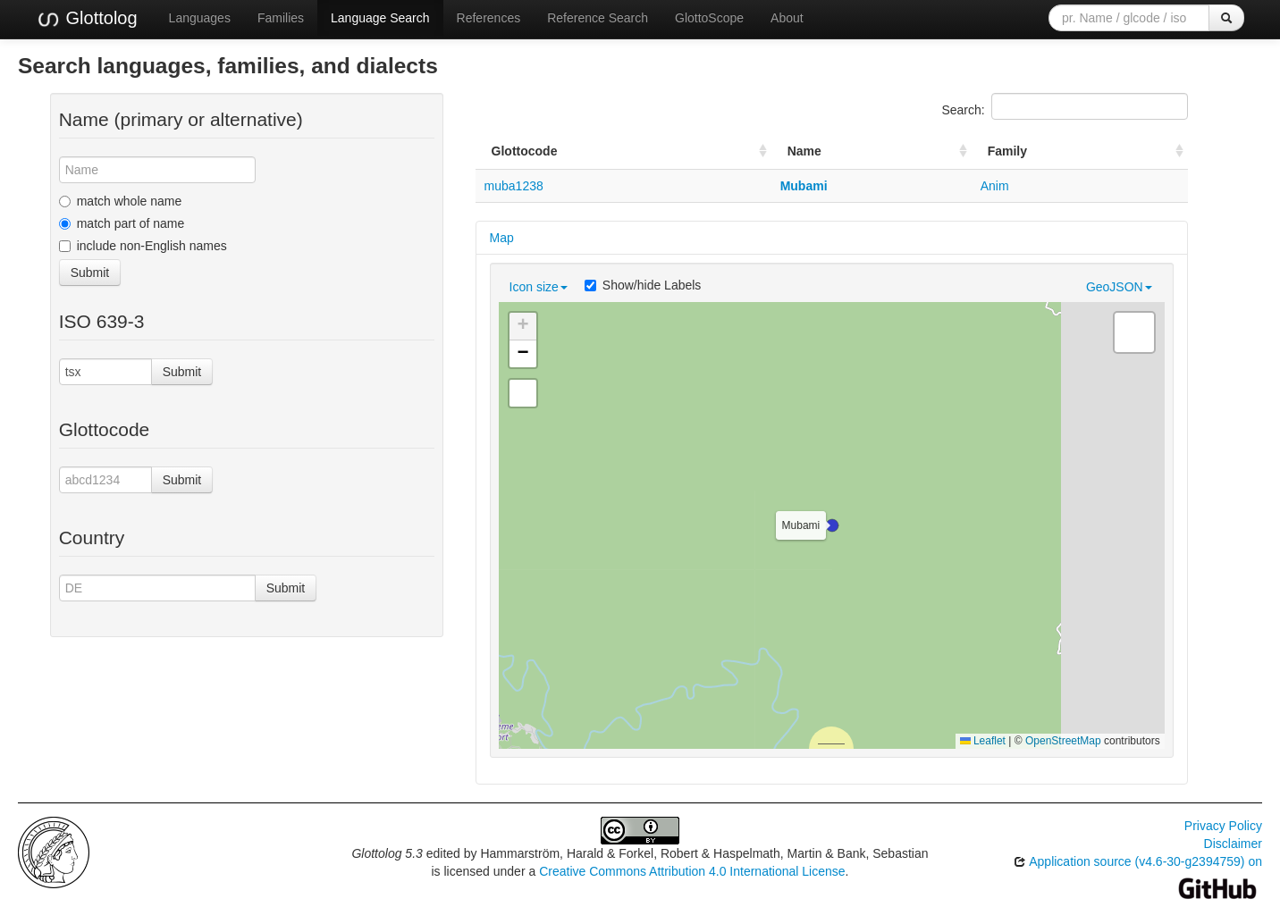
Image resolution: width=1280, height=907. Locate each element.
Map (502, 238)
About (787, 18)
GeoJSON (1119, 287)
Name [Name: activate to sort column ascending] (804, 151)
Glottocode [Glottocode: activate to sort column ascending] (525, 151)
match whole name (120, 201)
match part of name (122, 223)
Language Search (380, 18)
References (489, 18)
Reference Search (597, 18)
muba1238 (513, 186)
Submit (90, 272)
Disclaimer (1233, 843)
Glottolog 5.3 (386, 853)
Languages (200, 18)
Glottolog (87, 18)
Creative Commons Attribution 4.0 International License (692, 871)
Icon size (538, 287)
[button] (832, 525)
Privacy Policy (1223, 826)
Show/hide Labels (643, 285)
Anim (995, 186)
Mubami (804, 186)
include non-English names (143, 246)
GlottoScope (709, 18)
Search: (1064, 106)
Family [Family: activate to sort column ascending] (1007, 151)
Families (280, 18)
